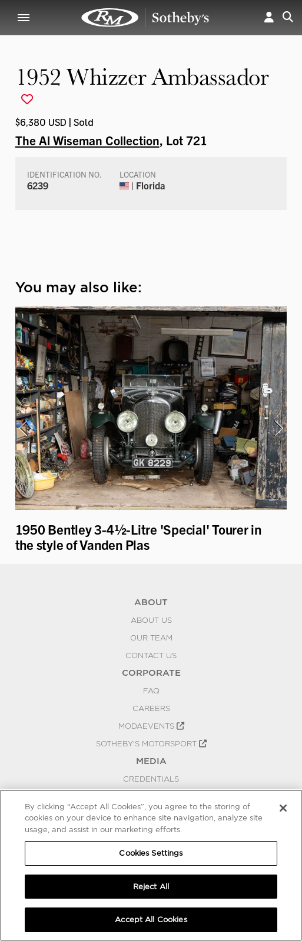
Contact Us (151, 655)
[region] (151, 865)
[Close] (283, 808)
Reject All (151, 886)
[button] (269, 17)
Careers (151, 708)
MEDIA (151, 761)
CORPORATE (151, 673)
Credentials (151, 778)
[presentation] (23, 428)
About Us (151, 620)
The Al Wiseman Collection (87, 140)
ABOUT (151, 602)
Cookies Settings (150, 853)
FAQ (151, 690)
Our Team (151, 637)
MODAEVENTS (151, 725)
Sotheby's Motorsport (151, 743)
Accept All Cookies (151, 919)
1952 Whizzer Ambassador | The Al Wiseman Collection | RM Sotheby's (145, 17)
